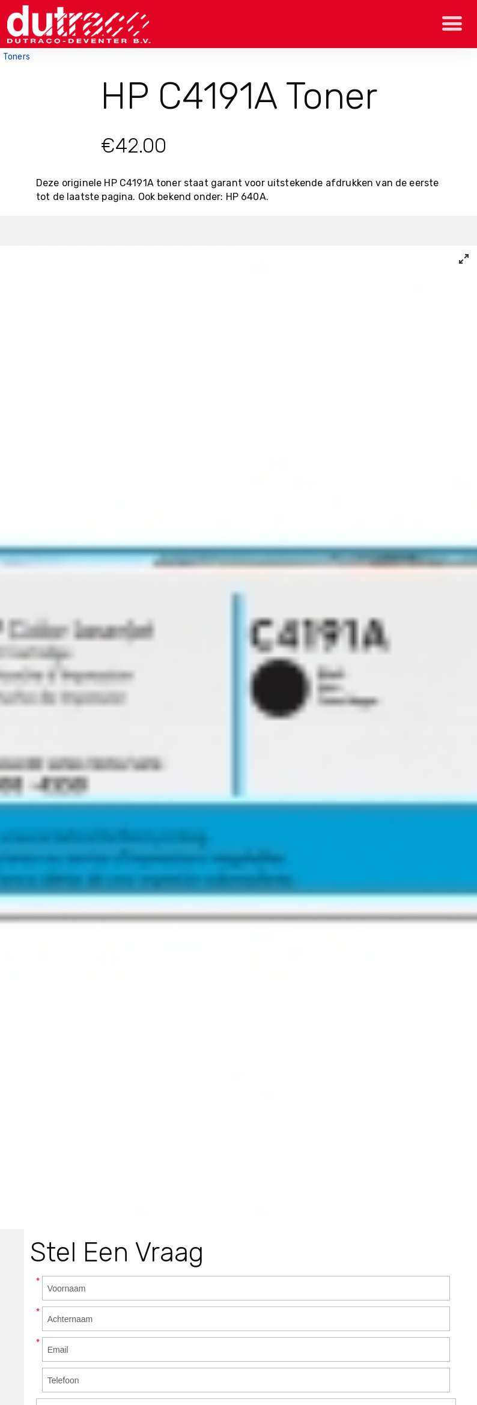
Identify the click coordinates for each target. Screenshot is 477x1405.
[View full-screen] (464, 259)
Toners (16, 57)
